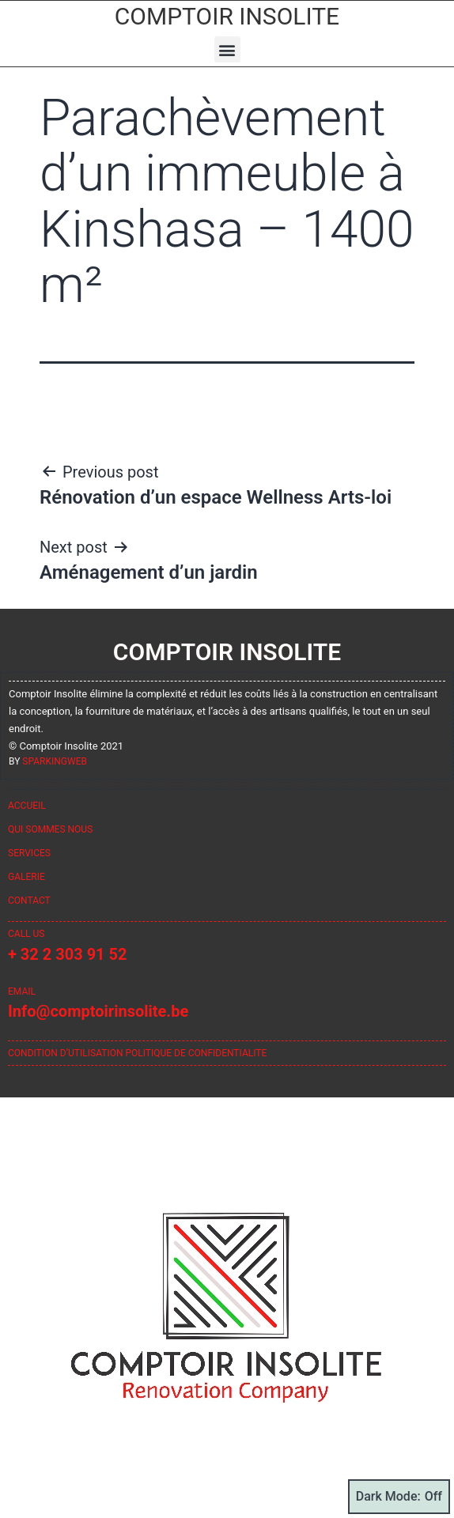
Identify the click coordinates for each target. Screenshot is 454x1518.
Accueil (27, 805)
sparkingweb (54, 761)
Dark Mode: (399, 1496)
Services (29, 853)
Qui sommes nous (50, 829)
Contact (29, 900)
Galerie (26, 876)
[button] (227, 49)
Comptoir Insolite (227, 16)
